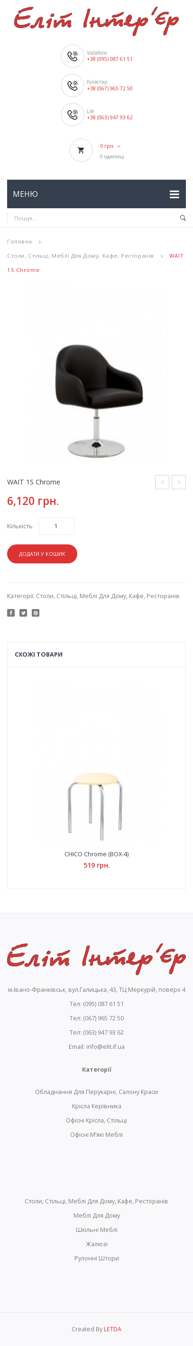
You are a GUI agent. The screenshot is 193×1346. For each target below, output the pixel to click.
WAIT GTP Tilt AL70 (179, 483)
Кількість (20, 526)
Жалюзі (97, 1244)
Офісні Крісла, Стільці (96, 1120)
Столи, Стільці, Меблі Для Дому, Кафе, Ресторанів (80, 255)
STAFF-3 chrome (162, 483)
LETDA (112, 1329)
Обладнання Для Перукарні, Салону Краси (96, 1092)
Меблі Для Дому (97, 1215)
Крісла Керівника (96, 1106)
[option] (96, 373)
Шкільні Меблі (97, 1230)
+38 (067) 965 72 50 (110, 88)
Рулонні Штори (96, 1258)
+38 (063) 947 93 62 (110, 117)
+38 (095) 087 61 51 (110, 59)
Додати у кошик (42, 553)
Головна (19, 241)
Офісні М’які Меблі (96, 1135)
